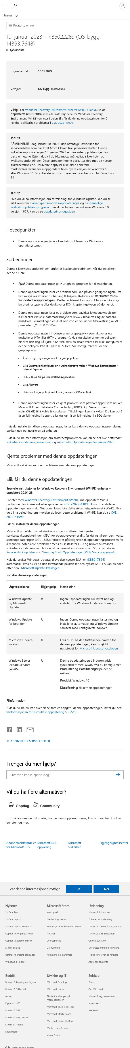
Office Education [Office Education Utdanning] (97, 940)
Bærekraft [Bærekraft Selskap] (93, 1010)
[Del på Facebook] (9, 728)
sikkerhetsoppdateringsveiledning (29, 442)
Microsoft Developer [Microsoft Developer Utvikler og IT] (58, 982)
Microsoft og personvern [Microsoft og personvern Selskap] (101, 996)
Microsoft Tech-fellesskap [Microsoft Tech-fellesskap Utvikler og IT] (60, 1006)
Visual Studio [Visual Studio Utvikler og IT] (54, 1035)
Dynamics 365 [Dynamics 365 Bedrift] (12, 1003)
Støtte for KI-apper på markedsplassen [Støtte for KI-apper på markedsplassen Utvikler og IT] (58, 998)
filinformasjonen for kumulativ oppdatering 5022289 (41, 712)
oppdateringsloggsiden (59, 211)
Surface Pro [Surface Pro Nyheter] (11, 912)
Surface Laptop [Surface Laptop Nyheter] (13, 919)
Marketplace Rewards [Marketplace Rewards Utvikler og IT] (58, 1028)
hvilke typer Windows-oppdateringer (54, 203)
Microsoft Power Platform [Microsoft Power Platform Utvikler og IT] (60, 1021)
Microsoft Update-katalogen (40, 568)
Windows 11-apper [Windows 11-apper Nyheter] (15, 961)
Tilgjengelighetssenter (113, 843)
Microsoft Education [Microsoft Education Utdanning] (99, 912)
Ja (78, 889)
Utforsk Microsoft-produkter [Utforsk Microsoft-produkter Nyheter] (20, 954)
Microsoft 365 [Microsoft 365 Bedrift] (12, 1010)
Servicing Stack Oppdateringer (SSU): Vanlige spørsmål (78, 552)
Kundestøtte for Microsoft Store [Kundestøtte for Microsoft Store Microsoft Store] (64, 926)
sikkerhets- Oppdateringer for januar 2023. (86, 442)
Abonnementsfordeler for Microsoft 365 (21, 845)
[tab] (20, 806)
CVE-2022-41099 (62, 122)
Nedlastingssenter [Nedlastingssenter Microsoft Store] (57, 919)
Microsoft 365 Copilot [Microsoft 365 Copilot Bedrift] (17, 1017)
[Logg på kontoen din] (123, 6)
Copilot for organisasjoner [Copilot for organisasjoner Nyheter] (19, 933)
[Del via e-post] (28, 728)
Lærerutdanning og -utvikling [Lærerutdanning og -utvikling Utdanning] (103, 947)
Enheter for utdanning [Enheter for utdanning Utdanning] (100, 919)
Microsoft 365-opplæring (47, 845)
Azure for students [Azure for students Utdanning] (98, 961)
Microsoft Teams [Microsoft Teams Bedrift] (14, 1024)
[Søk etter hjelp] (15, 5)
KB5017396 (96, 559)
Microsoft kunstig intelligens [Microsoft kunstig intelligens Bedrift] (20, 982)
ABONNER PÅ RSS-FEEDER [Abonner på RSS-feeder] (30, 741)
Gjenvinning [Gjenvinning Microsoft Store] (53, 947)
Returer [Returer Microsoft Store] (51, 933)
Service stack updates (20, 552)
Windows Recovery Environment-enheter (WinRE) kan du (61, 110)
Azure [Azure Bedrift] (8, 996)
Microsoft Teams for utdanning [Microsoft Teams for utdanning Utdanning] (104, 926)
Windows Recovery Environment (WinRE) (52, 500)
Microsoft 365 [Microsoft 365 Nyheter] (12, 947)
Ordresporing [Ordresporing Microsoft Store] (54, 940)
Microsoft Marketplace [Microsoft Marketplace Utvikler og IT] (59, 1014)
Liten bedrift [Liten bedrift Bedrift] (11, 1031)
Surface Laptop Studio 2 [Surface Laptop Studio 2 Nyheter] (18, 926)
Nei (106, 889)
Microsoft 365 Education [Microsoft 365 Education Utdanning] (101, 933)
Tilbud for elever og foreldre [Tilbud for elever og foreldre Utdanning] (103, 954)
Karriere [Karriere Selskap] (92, 982)
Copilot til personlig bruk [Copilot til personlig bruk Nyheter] (18, 940)
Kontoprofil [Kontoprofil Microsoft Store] (53, 912)
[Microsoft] (65, 3)
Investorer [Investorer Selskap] (93, 1003)
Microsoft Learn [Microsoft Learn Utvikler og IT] (55, 989)
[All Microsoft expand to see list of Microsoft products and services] (5, 6)
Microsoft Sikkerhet (74, 845)
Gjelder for (17, 50)
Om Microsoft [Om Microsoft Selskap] (95, 989)
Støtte (8, 15)
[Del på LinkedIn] (18, 728)
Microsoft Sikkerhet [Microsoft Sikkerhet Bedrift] (15, 989)
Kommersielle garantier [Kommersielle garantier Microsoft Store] (59, 954)
